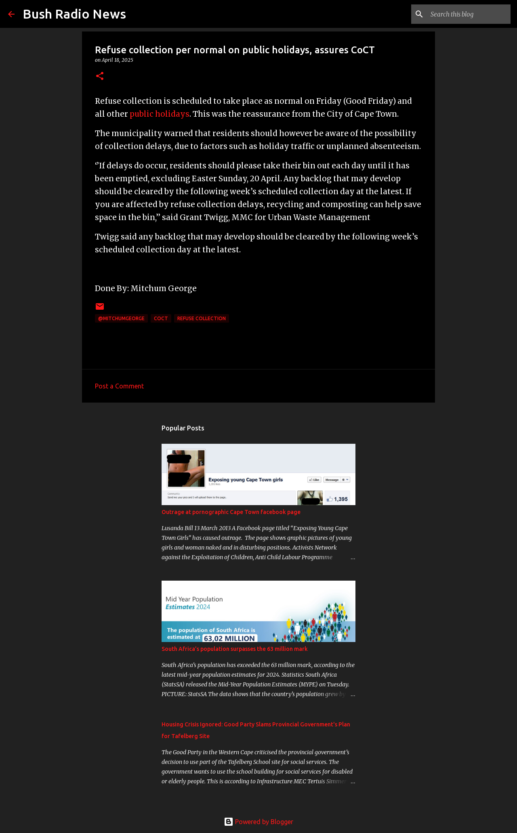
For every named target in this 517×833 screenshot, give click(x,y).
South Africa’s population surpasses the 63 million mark (235, 649)
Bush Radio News (74, 13)
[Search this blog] (468, 14)
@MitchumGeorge (121, 318)
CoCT (161, 318)
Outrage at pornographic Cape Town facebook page (231, 512)
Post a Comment (119, 386)
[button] (100, 76)
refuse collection (201, 318)
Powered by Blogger (258, 821)
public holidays (159, 114)
